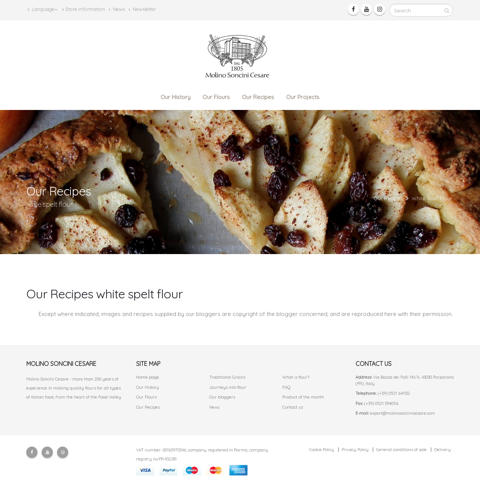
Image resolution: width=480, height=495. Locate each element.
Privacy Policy (355, 449)
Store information (83, 9)
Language (42, 9)
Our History (175, 97)
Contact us (292, 407)
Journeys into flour (227, 387)
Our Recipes (258, 97)
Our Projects (303, 97)
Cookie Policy (321, 449)
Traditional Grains (227, 377)
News (117, 9)
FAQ (286, 387)
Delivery (442, 449)
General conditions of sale (401, 449)
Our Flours (216, 97)
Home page (147, 377)
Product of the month (303, 397)
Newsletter (142, 9)
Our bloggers (222, 397)
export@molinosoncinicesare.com (402, 413)
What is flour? (295, 377)
